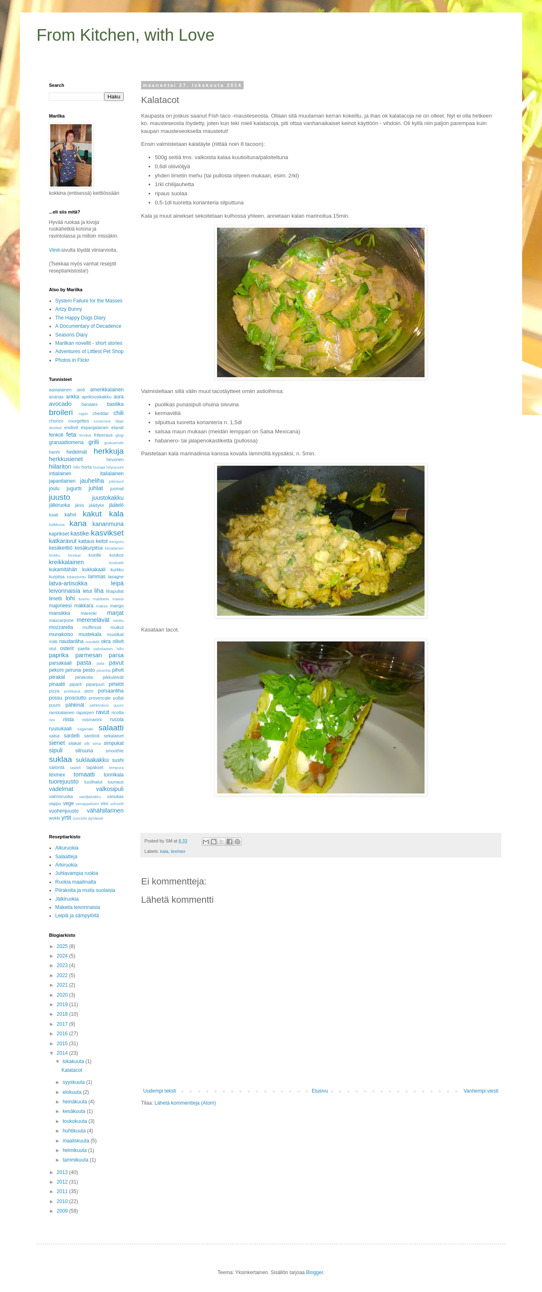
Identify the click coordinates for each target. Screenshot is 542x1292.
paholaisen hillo (108, 648)
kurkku (117, 569)
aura (119, 397)
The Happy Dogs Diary (80, 318)
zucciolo (80, 818)
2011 (63, 1191)
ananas (56, 396)
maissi (118, 599)
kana (78, 523)
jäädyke (96, 505)
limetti (55, 599)
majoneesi (60, 606)
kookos (117, 555)
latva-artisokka (68, 583)
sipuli (56, 750)
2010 (63, 1201)
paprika (58, 655)
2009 (63, 1211)
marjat (115, 612)
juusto (59, 497)
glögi (119, 435)
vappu (55, 803)
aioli (81, 389)
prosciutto (75, 698)
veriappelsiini (87, 803)
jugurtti (73, 488)
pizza (54, 690)
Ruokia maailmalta (75, 882)
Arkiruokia (66, 865)
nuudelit (92, 641)
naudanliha (71, 641)
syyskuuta (74, 1082)
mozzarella (61, 627)
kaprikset (59, 534)
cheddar (101, 413)
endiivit (71, 427)
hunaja (99, 467)
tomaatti (84, 774)
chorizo (56, 420)
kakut (92, 513)
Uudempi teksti (159, 1091)
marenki (88, 613)
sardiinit (91, 735)
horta (86, 466)
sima (97, 743)
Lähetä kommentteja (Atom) (185, 1103)
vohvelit (117, 803)
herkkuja (108, 451)
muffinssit (92, 627)
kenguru (116, 541)
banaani (89, 404)
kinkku (54, 555)
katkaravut (62, 541)
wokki (54, 817)
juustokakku (108, 497)
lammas (96, 577)
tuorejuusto (63, 781)
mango (117, 605)
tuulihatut (93, 781)
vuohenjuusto (63, 811)
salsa (54, 735)
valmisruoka (61, 796)
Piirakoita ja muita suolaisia (85, 890)
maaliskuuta (76, 1141)
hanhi (54, 451)
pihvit (118, 670)
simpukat (114, 743)
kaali (53, 514)
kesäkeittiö (61, 548)
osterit (67, 648)
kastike (80, 533)
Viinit (54, 250)
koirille (95, 555)
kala (164, 851)
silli (87, 743)
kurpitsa (57, 576)
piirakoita (84, 677)
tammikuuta (76, 1160)
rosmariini (92, 719)
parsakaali (60, 663)
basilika (115, 404)
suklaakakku (92, 760)
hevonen (115, 459)
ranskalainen (61, 712)
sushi (118, 760)
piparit (75, 684)
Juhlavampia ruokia (76, 873)
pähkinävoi (99, 705)
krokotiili (116, 562)
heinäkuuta (75, 1102)
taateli (75, 767)
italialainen (112, 474)
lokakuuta (74, 1061)
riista (68, 719)
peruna (73, 670)
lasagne (116, 576)
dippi (119, 421)
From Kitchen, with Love (126, 35)
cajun (83, 413)
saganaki (85, 729)
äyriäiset (95, 818)
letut (87, 591)
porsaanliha (111, 691)
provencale (100, 697)
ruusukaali (60, 729)
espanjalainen (95, 427)
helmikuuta (75, 1150)
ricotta (118, 712)
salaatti (111, 727)
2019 (63, 1004)
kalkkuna (57, 524)
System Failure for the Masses (88, 301)
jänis (79, 505)
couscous (102, 421)
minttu (118, 620)
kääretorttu (76, 577)
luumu (83, 599)
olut (52, 648)
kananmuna (108, 524)
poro (89, 690)
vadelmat (61, 789)
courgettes (78, 420)
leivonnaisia (64, 590)
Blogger (314, 1272)
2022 (63, 975)
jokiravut (116, 481)
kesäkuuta (75, 1111)
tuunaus (116, 781)
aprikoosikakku (96, 396)
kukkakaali (93, 569)
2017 (63, 1024)
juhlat (95, 488)
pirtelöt (116, 684)
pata (101, 663)
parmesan (89, 655)
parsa (116, 655)
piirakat (57, 677)
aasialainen (60, 389)
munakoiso (61, 634)
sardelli (72, 736)
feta (71, 434)
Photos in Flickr (72, 360)
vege (68, 803)
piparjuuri (95, 684)
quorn (118, 705)
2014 (63, 1053)
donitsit (55, 427)
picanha (104, 670)
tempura (116, 767)
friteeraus (103, 434)
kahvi (70, 515)
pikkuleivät (113, 677)
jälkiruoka (59, 505)
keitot (102, 541)
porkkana (72, 691)
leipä (117, 583)
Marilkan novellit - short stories (88, 343)
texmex (178, 851)
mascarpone (61, 620)
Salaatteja (66, 857)
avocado (60, 403)
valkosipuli (110, 789)
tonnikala (114, 775)
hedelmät (76, 452)
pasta (84, 662)
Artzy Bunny (68, 309)
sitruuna (84, 751)
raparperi (85, 712)
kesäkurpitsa (89, 548)
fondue (85, 435)
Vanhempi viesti (481, 1091)
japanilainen (62, 481)
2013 (63, 1172)
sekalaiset (114, 735)
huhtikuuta (75, 1131)
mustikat (115, 634)
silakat (74, 743)
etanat (117, 427)
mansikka (59, 613)
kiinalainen (114, 548)
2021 (63, 985)
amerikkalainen (107, 390)
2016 (63, 1034)
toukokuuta (75, 1121)
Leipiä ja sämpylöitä (77, 916)
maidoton (101, 599)
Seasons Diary (71, 335)
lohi (70, 598)
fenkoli (56, 435)
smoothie (114, 750)
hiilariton (60, 466)
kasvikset (107, 532)
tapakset (94, 767)
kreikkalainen (66, 562)
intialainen (60, 474)
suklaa (60, 759)
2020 (63, 995)
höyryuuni (115, 467)
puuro (55, 704)
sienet (57, 742)
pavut (116, 662)
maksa (101, 606)
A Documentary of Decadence (88, 326)
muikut (117, 627)
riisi (52, 719)
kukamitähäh (63, 569)
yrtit (66, 817)
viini (104, 803)
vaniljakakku (90, 796)
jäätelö (116, 505)
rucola (117, 719)
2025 (63, 946)
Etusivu (320, 1091)
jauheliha (92, 480)
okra (105, 641)
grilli (93, 442)
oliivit (118, 641)
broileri (61, 412)
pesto (89, 670)
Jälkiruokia (67, 899)
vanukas (115, 796)
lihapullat (115, 591)
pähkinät (75, 705)
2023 (63, 965)
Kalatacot (71, 1070)
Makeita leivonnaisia (77, 907)
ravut (102, 712)
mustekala (90, 634)
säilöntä (56, 767)
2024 (63, 956)
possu (55, 698)
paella (84, 648)
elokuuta (73, 1092)
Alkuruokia (66, 848)
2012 (63, 1182)
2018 (63, 1014)
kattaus (86, 541)
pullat (118, 697)
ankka (72, 397)
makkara (83, 606)
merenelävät (93, 620)
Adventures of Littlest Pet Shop (89, 351)
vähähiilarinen (105, 810)
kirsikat (74, 555)
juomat (117, 488)
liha (98, 590)
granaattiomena (66, 442)
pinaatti (57, 684)
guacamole (114, 442)
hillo (76, 467)
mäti (53, 641)
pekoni (56, 670)
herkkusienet (66, 459)
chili (118, 413)
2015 (63, 1043)
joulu (54, 488)
